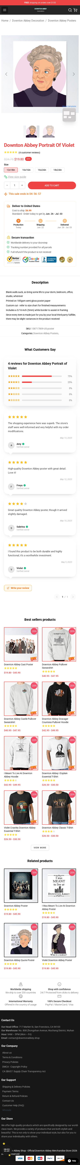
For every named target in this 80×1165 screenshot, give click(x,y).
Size (6, 164)
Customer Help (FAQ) (13, 1105)
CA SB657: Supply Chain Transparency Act (24, 1071)
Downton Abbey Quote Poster (19, 960)
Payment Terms (10, 1091)
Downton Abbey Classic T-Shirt (57, 827)
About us (7, 1052)
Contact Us (8, 1100)
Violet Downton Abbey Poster (57, 960)
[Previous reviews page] (57, 597)
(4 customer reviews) (29, 152)
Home (4, 20)
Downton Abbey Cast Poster (18, 664)
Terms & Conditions (12, 1057)
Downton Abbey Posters (62, 20)
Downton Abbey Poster (16, 905)
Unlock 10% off (7, 1150)
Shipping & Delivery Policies (16, 1086)
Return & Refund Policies (15, 1096)
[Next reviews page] (73, 597)
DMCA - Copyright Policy (14, 1066)
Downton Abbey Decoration (28, 20)
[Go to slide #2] (49, 132)
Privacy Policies (10, 1062)
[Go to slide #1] (31, 132)
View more (40, 848)
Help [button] (72, 1160)
